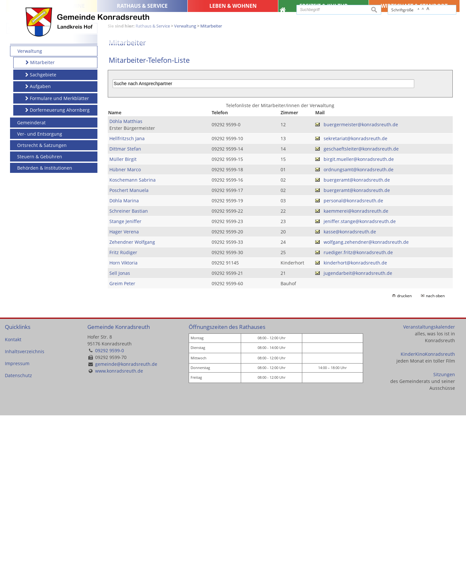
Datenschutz (18, 521)
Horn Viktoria (123, 408)
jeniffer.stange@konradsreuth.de (360, 367)
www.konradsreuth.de (119, 516)
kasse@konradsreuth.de (350, 377)
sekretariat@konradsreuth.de (355, 284)
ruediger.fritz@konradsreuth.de (358, 398)
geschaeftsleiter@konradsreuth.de (361, 294)
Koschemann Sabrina (132, 325)
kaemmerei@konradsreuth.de (356, 356)
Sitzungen (444, 520)
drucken (404, 441)
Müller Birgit (123, 305)
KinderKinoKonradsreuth (428, 500)
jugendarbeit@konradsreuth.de (358, 419)
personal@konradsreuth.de (353, 346)
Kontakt (13, 485)
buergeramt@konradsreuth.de (357, 325)
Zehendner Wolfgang (132, 388)
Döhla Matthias (125, 267)
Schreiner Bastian (128, 356)
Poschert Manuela (129, 336)
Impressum (17, 509)
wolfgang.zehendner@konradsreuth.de (366, 388)
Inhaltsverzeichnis (24, 497)
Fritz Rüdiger (123, 398)
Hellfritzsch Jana (127, 284)
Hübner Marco (125, 315)
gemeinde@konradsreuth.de (126, 510)
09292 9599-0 (109, 496)
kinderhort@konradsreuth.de (355, 408)
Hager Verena (124, 377)
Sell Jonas (119, 419)
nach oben (435, 441)
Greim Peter (122, 429)
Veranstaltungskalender (429, 472)
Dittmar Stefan (125, 294)
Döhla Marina (124, 346)
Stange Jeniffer (125, 367)
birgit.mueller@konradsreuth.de (359, 305)
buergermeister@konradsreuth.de (361, 270)
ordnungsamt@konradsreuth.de (359, 315)
